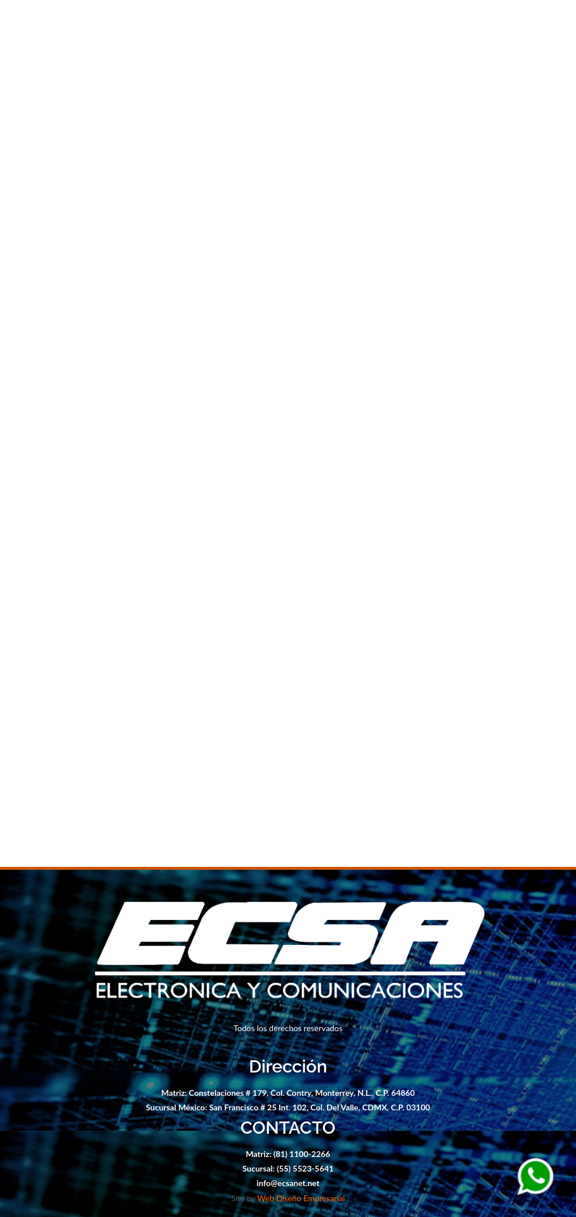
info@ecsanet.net (288, 1183)
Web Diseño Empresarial (301, 1198)
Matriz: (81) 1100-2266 (288, 1154)
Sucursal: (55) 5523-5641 (288, 1168)
